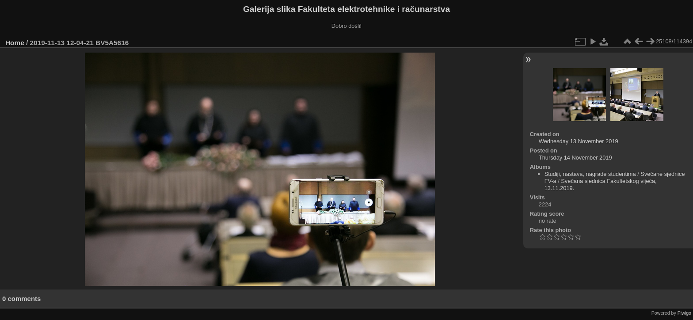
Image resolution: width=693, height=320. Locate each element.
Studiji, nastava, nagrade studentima (590, 174)
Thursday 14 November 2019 (575, 157)
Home (14, 42)
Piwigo (684, 313)
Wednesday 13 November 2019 (578, 141)
